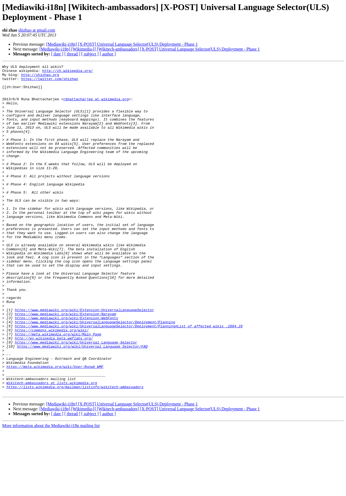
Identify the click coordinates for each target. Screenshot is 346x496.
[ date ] (57, 54)
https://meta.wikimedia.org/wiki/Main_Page (58, 388)
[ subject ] (90, 54)
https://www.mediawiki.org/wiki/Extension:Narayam (65, 364)
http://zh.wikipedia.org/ (67, 72)
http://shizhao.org (40, 77)
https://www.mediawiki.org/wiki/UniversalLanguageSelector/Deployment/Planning (95, 373)
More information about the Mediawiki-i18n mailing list (51, 491)
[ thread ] (72, 54)
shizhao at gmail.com (36, 30)
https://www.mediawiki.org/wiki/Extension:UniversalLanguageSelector (84, 359)
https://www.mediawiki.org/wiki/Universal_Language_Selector (76, 398)
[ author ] (108, 54)
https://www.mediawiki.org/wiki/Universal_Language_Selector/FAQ (82, 403)
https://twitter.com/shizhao (49, 81)
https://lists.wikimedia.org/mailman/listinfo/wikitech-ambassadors (75, 451)
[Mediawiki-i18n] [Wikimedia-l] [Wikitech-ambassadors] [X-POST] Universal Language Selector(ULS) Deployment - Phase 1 (149, 49)
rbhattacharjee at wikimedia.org (96, 106)
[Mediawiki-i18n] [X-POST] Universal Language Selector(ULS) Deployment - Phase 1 (122, 44)
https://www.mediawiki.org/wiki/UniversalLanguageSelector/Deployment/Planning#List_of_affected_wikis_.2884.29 (128, 378)
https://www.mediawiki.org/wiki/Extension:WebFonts (66, 369)
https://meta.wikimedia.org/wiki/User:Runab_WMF (55, 427)
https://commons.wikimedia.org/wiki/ (52, 383)
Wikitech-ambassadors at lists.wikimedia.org (51, 446)
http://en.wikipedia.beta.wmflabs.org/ (54, 393)
